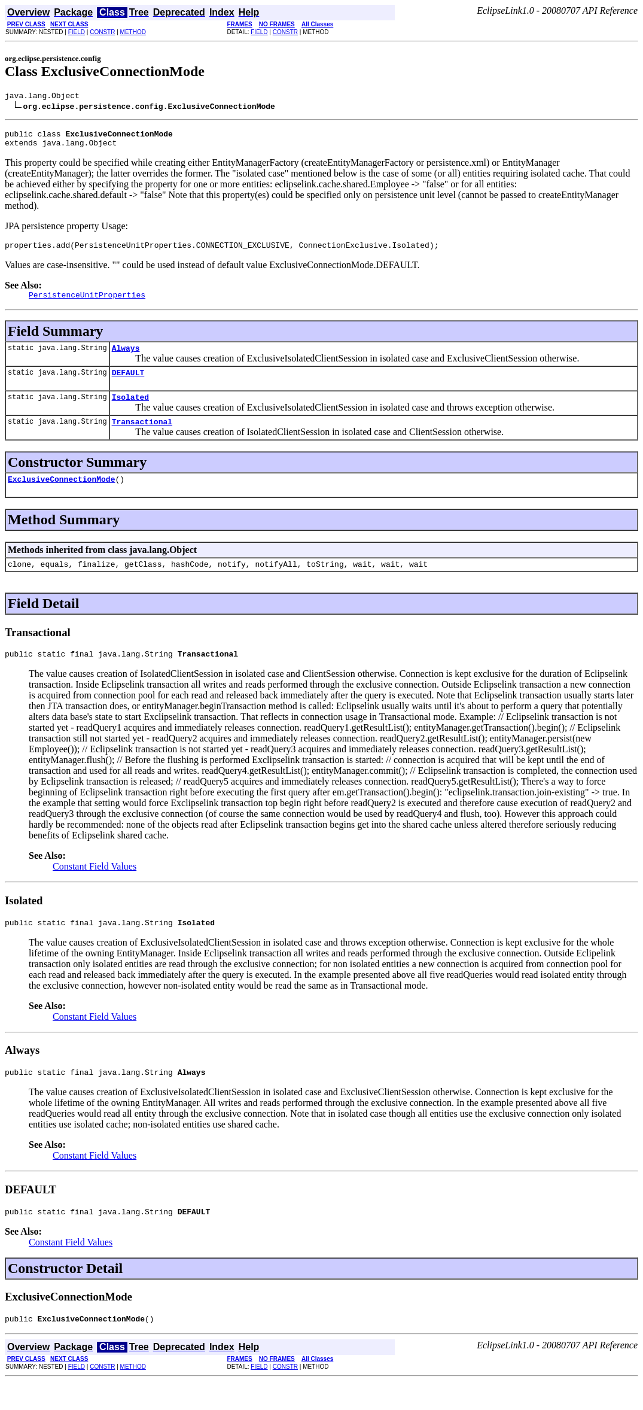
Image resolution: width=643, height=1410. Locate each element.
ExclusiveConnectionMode (61, 496)
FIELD (76, 32)
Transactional (142, 437)
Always (126, 358)
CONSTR (102, 32)
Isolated (130, 411)
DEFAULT (128, 384)
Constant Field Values (94, 888)
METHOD (133, 32)
